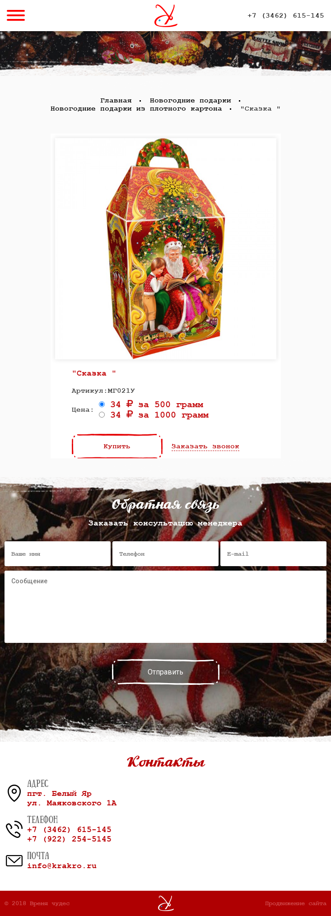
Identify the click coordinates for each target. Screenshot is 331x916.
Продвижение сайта (295, 903)
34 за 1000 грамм (154, 415)
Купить (117, 446)
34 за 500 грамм (151, 405)
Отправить (165, 672)
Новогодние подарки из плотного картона (136, 109)
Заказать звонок (205, 446)
